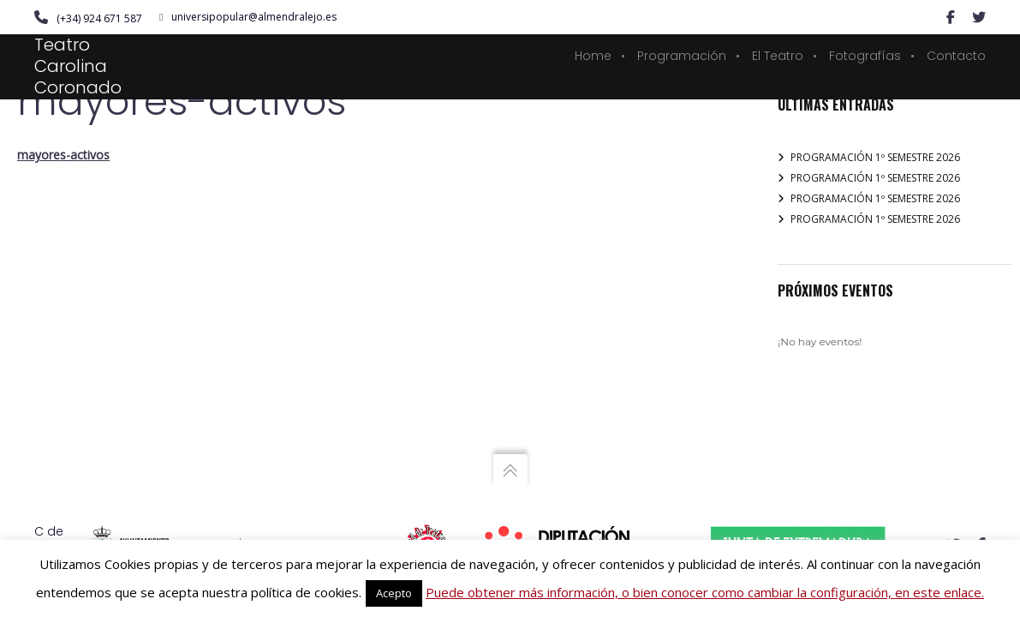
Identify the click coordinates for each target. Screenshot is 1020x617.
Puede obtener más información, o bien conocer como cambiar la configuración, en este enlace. (705, 592)
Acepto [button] (394, 593)
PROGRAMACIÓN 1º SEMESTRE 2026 (875, 157)
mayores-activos (63, 155)
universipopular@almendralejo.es (248, 17)
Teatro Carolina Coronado (78, 66)
